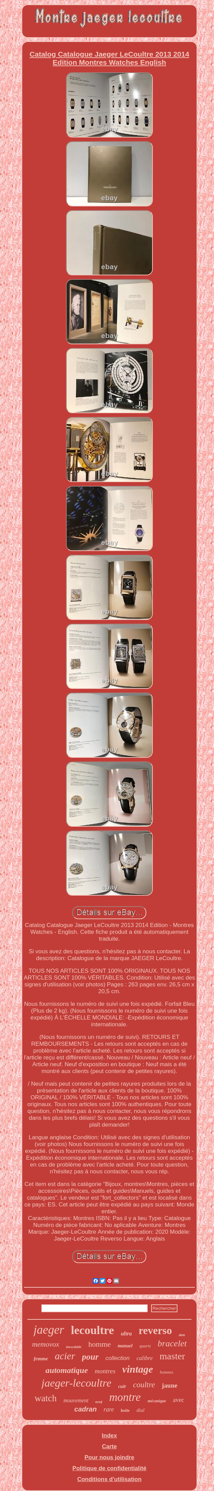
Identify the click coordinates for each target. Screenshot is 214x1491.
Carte (109, 1446)
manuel (125, 1345)
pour (90, 1356)
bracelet (172, 1343)
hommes (166, 1372)
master (172, 1356)
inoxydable (73, 1347)
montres (105, 1371)
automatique (66, 1370)
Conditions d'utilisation (109, 1479)
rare (109, 1409)
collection (117, 1358)
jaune (169, 1385)
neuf (99, 1402)
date (182, 1335)
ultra (126, 1333)
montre (125, 1397)
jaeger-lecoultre (76, 1383)
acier (65, 1355)
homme (99, 1344)
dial (140, 1410)
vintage (137, 1369)
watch (45, 1398)
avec (178, 1399)
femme (41, 1358)
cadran (85, 1409)
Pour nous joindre (109, 1457)
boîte (125, 1410)
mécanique (157, 1401)
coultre (144, 1384)
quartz (145, 1345)
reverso (155, 1330)
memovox (45, 1344)
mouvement (76, 1400)
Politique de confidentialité (109, 1468)
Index (109, 1435)
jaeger (49, 1329)
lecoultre (92, 1330)
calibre (144, 1358)
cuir (122, 1386)
